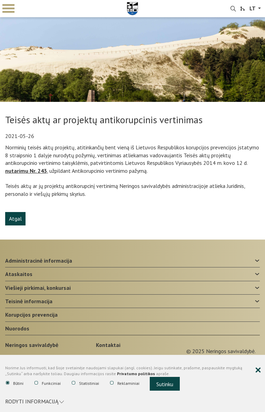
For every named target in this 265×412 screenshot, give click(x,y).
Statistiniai (85, 383)
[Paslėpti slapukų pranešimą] (258, 370)
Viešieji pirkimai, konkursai (38, 287)
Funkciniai (48, 383)
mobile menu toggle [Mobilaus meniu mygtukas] (8, 8)
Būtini (14, 383)
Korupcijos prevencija (31, 314)
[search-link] (233, 9)
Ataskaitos (18, 274)
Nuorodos (17, 328)
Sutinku (164, 384)
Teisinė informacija (28, 301)
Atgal (15, 218)
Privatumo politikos (136, 373)
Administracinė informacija (38, 260)
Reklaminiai (124, 383)
